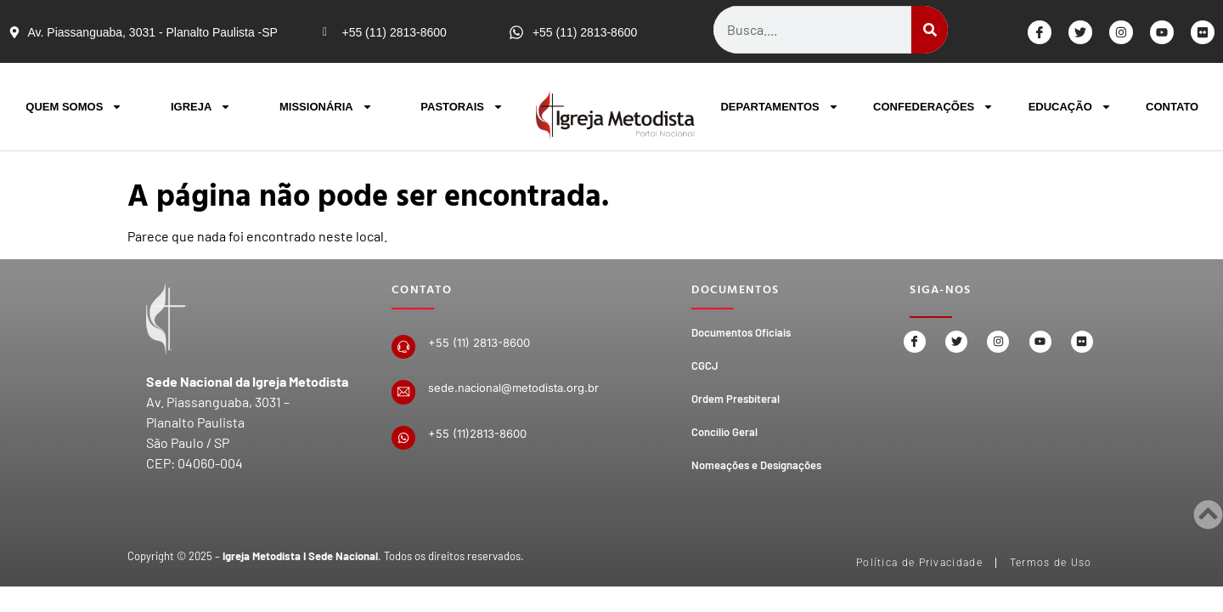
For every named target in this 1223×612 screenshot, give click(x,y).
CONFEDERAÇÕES (933, 107)
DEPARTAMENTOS (779, 107)
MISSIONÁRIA (326, 107)
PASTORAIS (462, 107)
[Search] (929, 30)
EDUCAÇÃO (1070, 107)
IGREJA (201, 107)
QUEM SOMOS (73, 107)
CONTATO (1172, 106)
